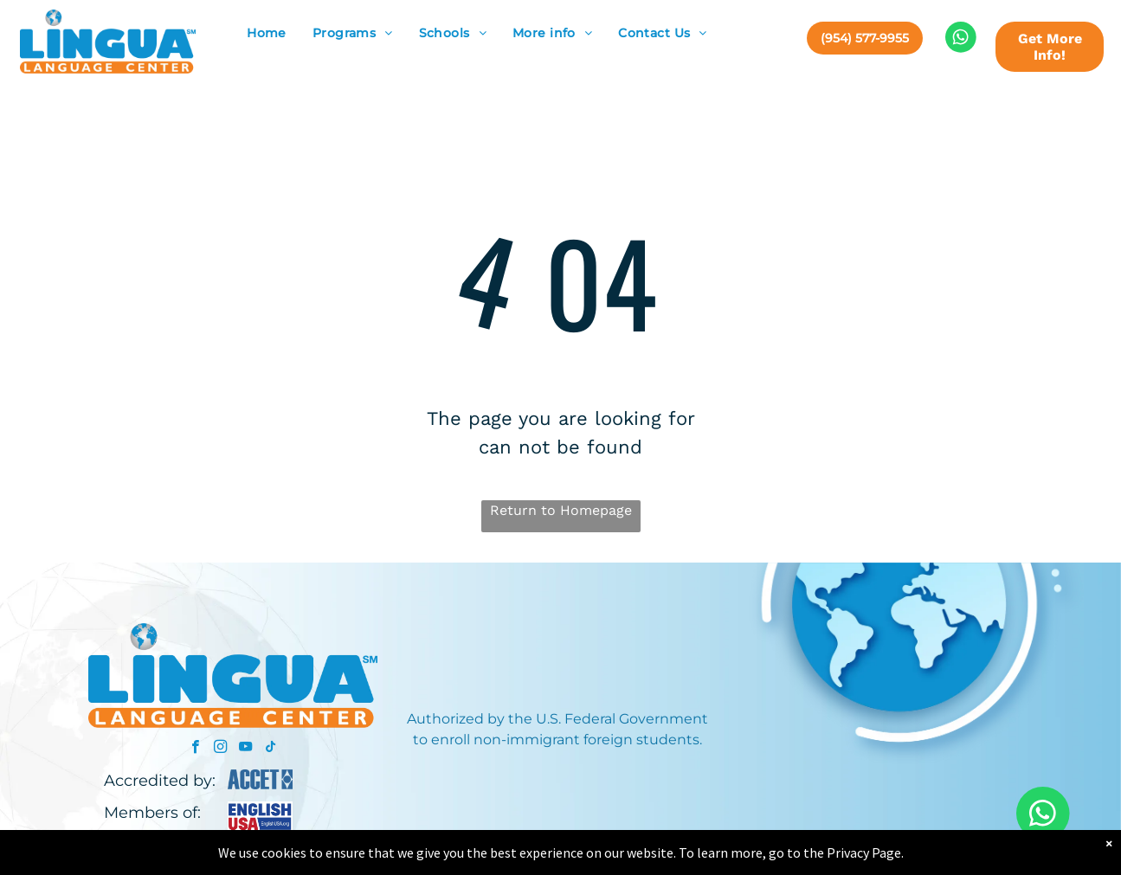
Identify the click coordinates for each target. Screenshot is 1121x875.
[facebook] (195, 749)
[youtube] (245, 749)
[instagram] (220, 749)
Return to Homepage (561, 510)
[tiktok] (270, 749)
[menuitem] (267, 33)
